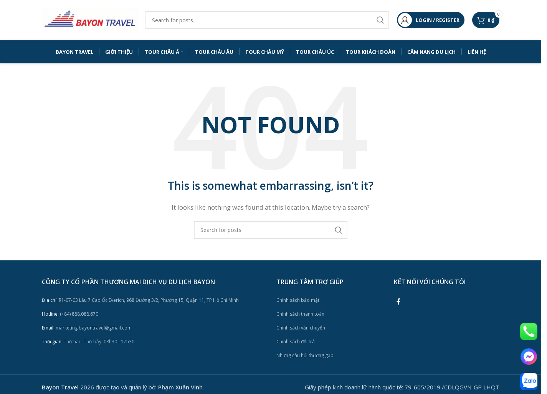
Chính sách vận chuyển (300, 327)
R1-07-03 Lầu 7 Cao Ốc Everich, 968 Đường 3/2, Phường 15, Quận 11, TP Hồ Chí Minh (140, 300)
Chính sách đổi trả (295, 341)
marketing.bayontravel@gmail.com (87, 327)
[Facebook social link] (398, 301)
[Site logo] (90, 19)
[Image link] (528, 331)
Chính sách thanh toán (300, 314)
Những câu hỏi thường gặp (305, 355)
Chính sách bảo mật (297, 300)
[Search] (267, 20)
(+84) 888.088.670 (70, 314)
